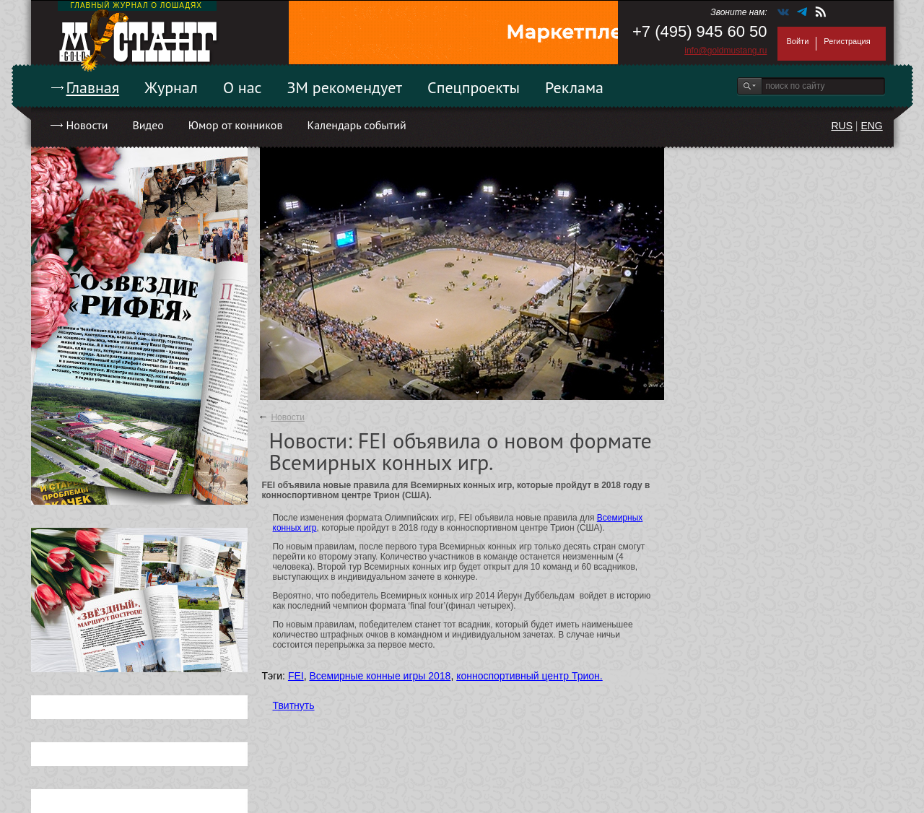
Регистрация (847, 41)
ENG (871, 125)
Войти (798, 41)
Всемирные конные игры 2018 (379, 676)
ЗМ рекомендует (345, 87)
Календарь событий (356, 125)
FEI (296, 676)
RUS (842, 125)
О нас (242, 87)
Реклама (574, 87)
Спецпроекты (473, 87)
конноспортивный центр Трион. (529, 676)
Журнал (171, 87)
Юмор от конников (235, 125)
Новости (87, 125)
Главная (93, 87)
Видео (147, 125)
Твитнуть (294, 705)
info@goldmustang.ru (725, 50)
